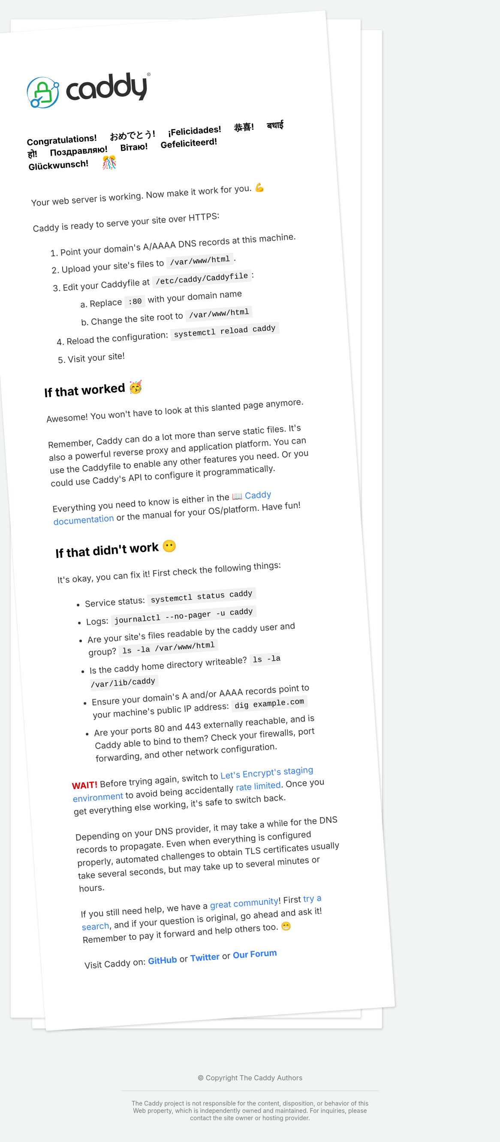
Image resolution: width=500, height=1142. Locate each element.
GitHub (162, 951)
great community (243, 893)
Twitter (205, 948)
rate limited (258, 776)
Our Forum (254, 944)
